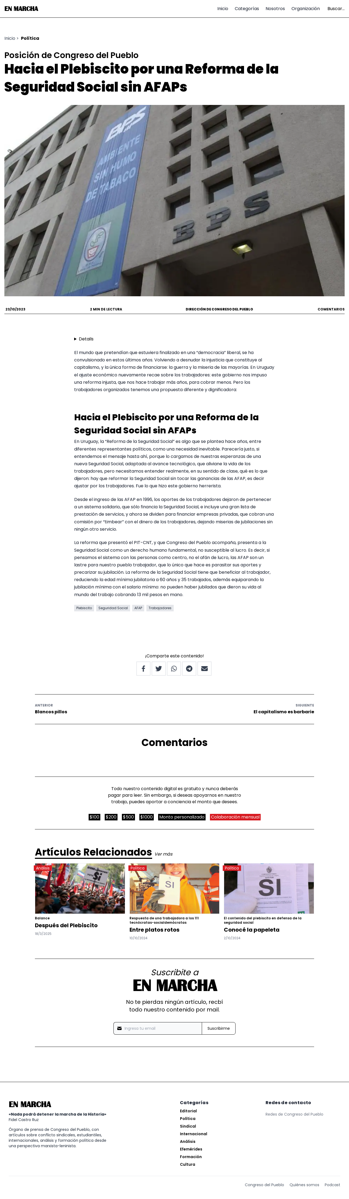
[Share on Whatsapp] (174, 669)
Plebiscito (84, 608)
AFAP (138, 608)
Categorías (247, 8)
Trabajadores (160, 608)
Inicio (222, 8)
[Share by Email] (204, 669)
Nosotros (275, 8)
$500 (128, 817)
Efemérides (191, 1149)
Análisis (187, 1141)
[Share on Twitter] (159, 669)
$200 (111, 817)
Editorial (188, 1111)
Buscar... (336, 8)
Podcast (332, 1185)
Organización (305, 8)
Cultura (187, 1164)
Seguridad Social (113, 608)
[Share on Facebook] (143, 669)
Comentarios (331, 309)
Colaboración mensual (235, 817)
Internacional (193, 1134)
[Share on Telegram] (189, 669)
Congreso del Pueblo (264, 1185)
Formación (191, 1156)
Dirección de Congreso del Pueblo (219, 309)
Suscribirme (218, 1028)
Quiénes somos (304, 1185)
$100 (94, 817)
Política (30, 38)
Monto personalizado (181, 817)
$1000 (146, 817)
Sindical (188, 1126)
